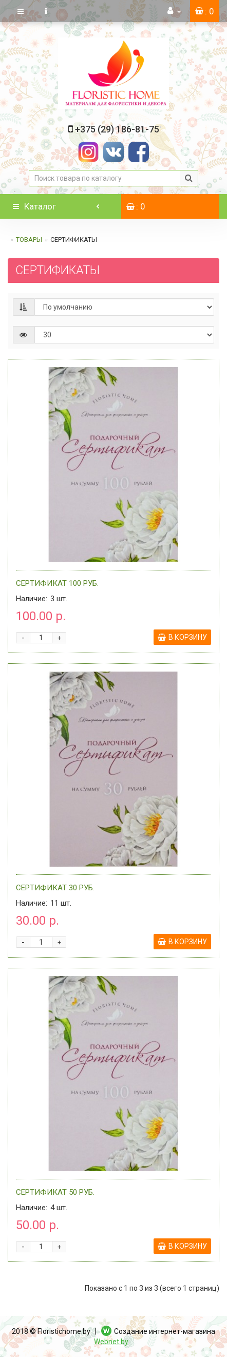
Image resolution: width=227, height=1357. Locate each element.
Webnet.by (111, 1341)
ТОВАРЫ (29, 239)
